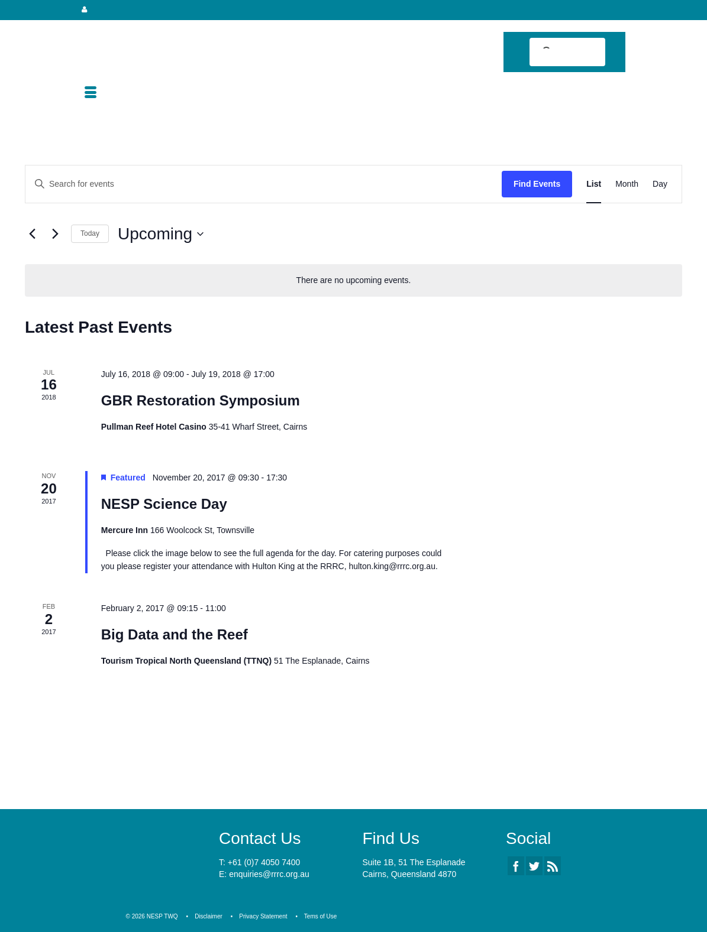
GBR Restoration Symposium (200, 400)
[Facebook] (516, 865)
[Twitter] (534, 865)
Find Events (537, 184)
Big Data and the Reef (174, 634)
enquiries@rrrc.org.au (269, 874)
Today (89, 233)
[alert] (353, 280)
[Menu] (90, 93)
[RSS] (552, 865)
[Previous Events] (32, 234)
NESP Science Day (164, 504)
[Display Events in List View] (593, 184)
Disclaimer (208, 916)
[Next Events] (55, 234)
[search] (557, 53)
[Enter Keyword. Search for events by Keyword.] (263, 184)
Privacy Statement (263, 916)
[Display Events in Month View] (626, 184)
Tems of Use (320, 916)
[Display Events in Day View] (660, 184)
